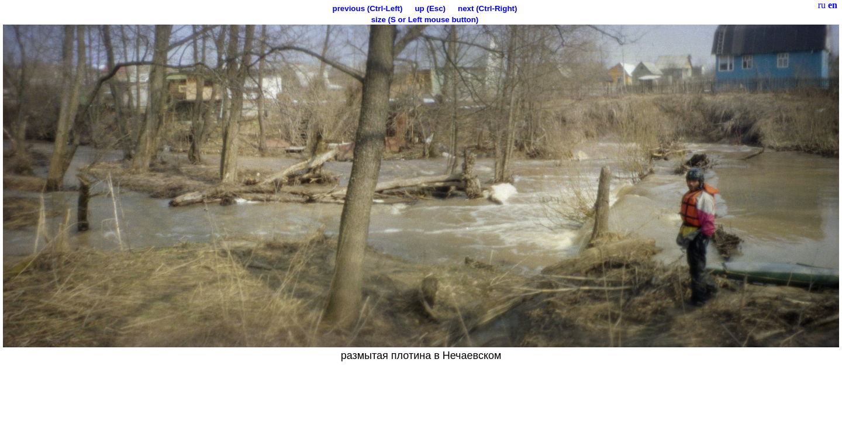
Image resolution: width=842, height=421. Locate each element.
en (832, 5)
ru (822, 5)
